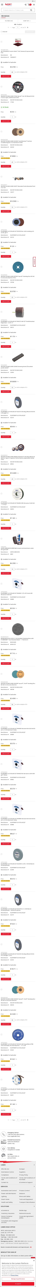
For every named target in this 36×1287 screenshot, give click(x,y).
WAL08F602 (4, 455)
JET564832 (4, 772)
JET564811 (4, 1087)
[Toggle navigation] (2, 4)
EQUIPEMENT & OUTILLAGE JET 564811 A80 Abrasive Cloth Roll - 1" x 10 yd (18, 1089)
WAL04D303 (4, 997)
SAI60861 (3, 546)
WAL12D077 (4, 185)
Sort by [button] (26, 21)
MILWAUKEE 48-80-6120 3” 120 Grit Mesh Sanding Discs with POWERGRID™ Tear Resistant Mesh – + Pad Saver (17, 639)
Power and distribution (8, 1193)
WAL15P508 (4, 275)
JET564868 (4, 817)
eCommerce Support (26, 1182)
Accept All (18, 1284)
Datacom (22, 1193)
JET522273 (4, 410)
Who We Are (5, 1169)
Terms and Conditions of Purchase (27, 1178)
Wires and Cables (24, 1196)
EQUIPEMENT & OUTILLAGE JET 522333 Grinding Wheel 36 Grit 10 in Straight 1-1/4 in (17, 954)
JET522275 (4, 907)
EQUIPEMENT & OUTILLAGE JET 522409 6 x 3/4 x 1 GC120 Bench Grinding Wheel (17, 864)
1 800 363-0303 (19, 1241)
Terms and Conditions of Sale (9, 1178)
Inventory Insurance (7, 1213)
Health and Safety (7, 1202)
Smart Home (5, 1199)
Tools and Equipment (26, 1199)
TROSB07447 (4, 50)
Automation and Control (9, 1190)
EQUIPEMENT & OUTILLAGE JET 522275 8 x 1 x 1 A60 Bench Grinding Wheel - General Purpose (16, 909)
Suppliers (22, 1172)
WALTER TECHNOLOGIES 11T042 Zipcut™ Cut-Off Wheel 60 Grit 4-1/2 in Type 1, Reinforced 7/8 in (17, 96)
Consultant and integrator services (9, 1221)
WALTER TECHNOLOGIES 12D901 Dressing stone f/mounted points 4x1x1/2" (17, 367)
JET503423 (4, 1042)
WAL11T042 (4, 94)
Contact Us (4, 1182)
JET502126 (4, 230)
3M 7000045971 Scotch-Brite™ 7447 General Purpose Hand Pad (17, 52)
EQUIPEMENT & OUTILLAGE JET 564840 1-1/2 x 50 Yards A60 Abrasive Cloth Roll (17, 594)
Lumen (18, 1165)
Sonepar (22, 1169)
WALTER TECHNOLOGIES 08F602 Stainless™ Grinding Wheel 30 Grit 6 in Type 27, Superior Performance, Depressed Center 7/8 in (18, 458)
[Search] (18, 10)
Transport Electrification (27, 1202)
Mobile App (23, 1210)
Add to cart (6, 76)
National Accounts (25, 1213)
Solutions (18, 1206)
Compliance (5, 1175)
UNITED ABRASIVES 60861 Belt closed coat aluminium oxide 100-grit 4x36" (17, 548)
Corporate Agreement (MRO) (26, 1217)
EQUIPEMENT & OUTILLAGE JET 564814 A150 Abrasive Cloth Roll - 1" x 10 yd (18, 503)
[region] (18, 1272)
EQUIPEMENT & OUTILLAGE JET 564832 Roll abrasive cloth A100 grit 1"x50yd (18, 774)
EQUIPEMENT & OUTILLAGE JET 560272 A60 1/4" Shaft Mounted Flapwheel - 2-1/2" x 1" (17, 322)
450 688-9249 (10, 1235)
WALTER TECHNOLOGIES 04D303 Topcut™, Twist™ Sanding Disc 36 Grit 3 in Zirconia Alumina (18, 999)
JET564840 (4, 592)
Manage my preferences (18, 1279)
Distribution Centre (7, 1172)
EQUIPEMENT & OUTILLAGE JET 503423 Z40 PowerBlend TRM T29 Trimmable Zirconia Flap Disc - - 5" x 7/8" (17, 1044)
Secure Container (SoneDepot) (6, 1217)
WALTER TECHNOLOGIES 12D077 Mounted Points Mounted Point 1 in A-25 (18, 187)
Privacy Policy (23, 1175)
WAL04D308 (4, 682)
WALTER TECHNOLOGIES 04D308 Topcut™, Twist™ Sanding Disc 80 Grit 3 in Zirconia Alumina (18, 684)
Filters (9, 21)
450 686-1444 (8, 1239)
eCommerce (5, 1210)
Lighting (4, 1196)
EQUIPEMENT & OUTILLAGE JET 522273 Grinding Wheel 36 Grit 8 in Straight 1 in (18, 412)
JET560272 (4, 320)
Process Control (24, 1190)
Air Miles (10, 1154)
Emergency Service (13, 1132)
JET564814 (4, 501)
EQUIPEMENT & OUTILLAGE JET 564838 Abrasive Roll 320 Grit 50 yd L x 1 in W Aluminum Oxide (18, 729)
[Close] (34, 1260)
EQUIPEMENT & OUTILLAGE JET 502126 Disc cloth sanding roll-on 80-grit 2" (17, 232)
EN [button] (32, 1)
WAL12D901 (4, 365)
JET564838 (4, 727)
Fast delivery (11, 1148)
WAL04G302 (4, 139)
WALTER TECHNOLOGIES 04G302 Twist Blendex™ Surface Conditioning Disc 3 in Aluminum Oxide (16, 141)
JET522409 (4, 862)
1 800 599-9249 (12, 1237)
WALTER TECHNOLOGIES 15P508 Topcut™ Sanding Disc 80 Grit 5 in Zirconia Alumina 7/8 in (17, 277)
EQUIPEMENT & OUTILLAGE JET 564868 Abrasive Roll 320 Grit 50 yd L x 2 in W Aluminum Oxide (18, 819)
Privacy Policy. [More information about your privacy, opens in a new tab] (15, 1275)
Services (18, 1186)
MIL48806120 (4, 637)
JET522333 (4, 952)
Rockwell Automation (14, 1140)
